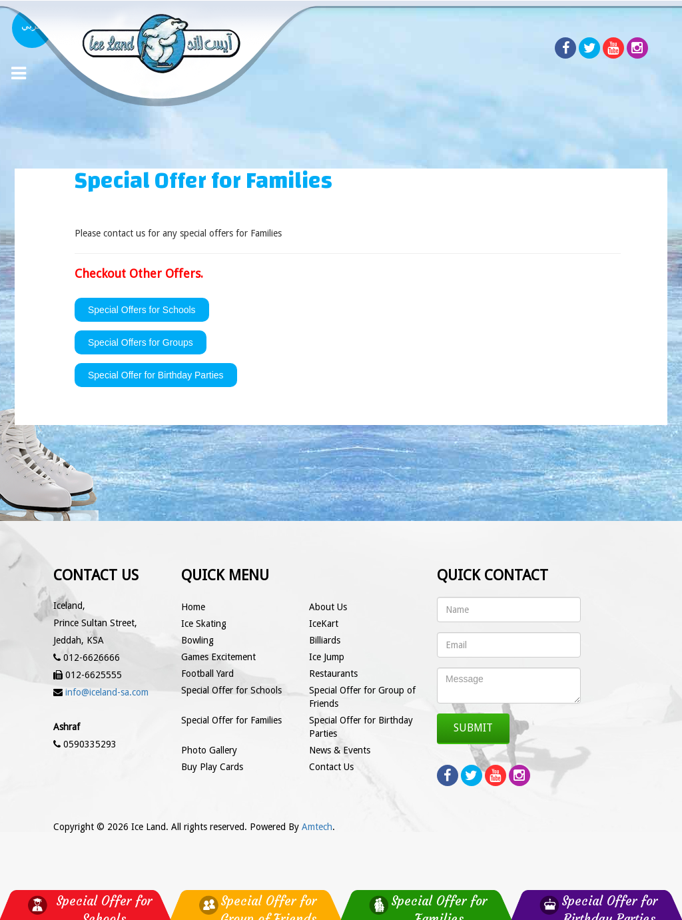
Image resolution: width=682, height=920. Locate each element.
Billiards (324, 640)
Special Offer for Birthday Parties (156, 375)
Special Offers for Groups (140, 342)
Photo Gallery (209, 750)
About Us (328, 607)
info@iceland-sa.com (107, 692)
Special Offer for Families (231, 720)
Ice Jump (326, 657)
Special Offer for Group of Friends (362, 697)
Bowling (197, 640)
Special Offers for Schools (142, 309)
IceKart (323, 623)
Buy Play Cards (212, 766)
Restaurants (333, 673)
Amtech (317, 826)
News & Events (339, 750)
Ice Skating (203, 623)
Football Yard (207, 673)
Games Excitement (218, 657)
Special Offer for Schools (231, 690)
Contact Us (331, 766)
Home (193, 607)
